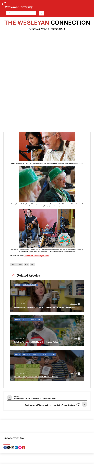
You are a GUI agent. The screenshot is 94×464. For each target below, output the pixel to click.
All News (17, 285)
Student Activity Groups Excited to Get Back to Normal (36, 377)
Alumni (25, 319)
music (26, 264)
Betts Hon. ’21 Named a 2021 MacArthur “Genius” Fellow (36, 342)
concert (13, 264)
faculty (20, 264)
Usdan (32, 264)
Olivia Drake (75, 304)
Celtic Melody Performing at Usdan (36, 256)
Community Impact (36, 319)
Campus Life (26, 354)
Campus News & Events (29, 285)
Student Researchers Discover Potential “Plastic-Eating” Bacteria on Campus (44, 307)
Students (52, 354)
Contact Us (6, 442)
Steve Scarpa (75, 374)
